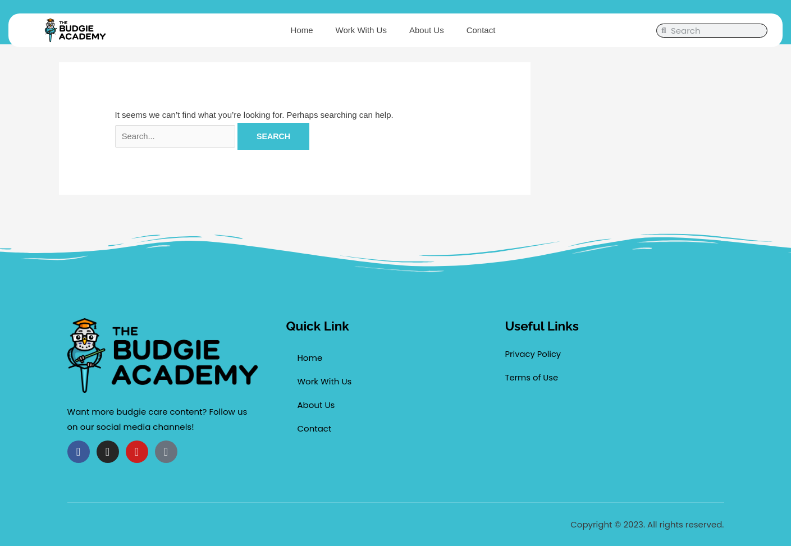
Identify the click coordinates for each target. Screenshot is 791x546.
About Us (426, 30)
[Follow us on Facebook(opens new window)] (78, 452)
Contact (481, 30)
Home (302, 30)
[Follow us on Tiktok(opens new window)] (166, 452)
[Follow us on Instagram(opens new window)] (108, 452)
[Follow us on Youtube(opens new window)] (137, 452)
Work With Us (361, 30)
